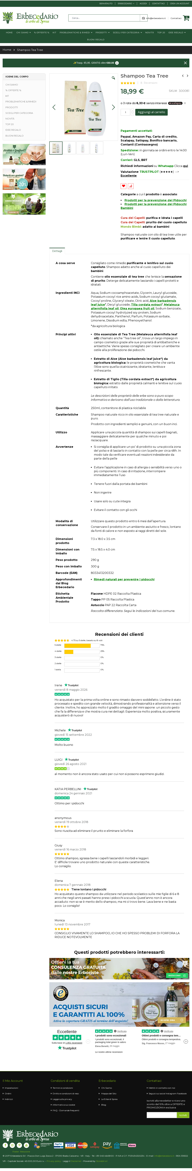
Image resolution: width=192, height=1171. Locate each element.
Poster (16, 1152)
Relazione (25, 1152)
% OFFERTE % (13, 90)
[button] (113, 81)
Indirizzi (9, 1099)
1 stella (58, 669)
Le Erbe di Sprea (109, 1099)
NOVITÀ (9, 118)
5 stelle (58, 645)
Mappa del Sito (108, 1093)
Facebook (182, 1093)
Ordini (8, 1093)
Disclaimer (76, 1161)
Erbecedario (125, 3)
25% (102, 651)
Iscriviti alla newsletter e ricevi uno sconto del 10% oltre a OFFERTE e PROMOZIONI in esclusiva (166, 1104)
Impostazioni (11, 1088)
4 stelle (58, 651)
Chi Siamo (106, 1088)
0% (102, 657)
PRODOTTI (11, 107)
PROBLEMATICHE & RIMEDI (20, 101)
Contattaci (158, 3)
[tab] (57, 251)
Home (7, 49)
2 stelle (58, 663)
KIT (7, 95)
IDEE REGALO (13, 129)
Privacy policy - (55, 1161)
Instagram (171, 1093)
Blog (103, 1104)
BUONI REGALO (14, 135)
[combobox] (108, 17)
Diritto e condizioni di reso (66, 1093)
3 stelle (58, 657)
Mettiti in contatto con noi (162, 1088)
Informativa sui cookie (64, 1104)
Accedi (143, 3)
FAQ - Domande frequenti (66, 1110)
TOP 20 (9, 124)
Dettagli (57, 251)
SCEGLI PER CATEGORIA (19, 113)
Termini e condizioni (63, 1088)
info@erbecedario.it (157, 18)
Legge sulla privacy (62, 1099)
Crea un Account (179, 3)
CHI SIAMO (11, 84)
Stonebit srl (101, 1161)
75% (102, 645)
